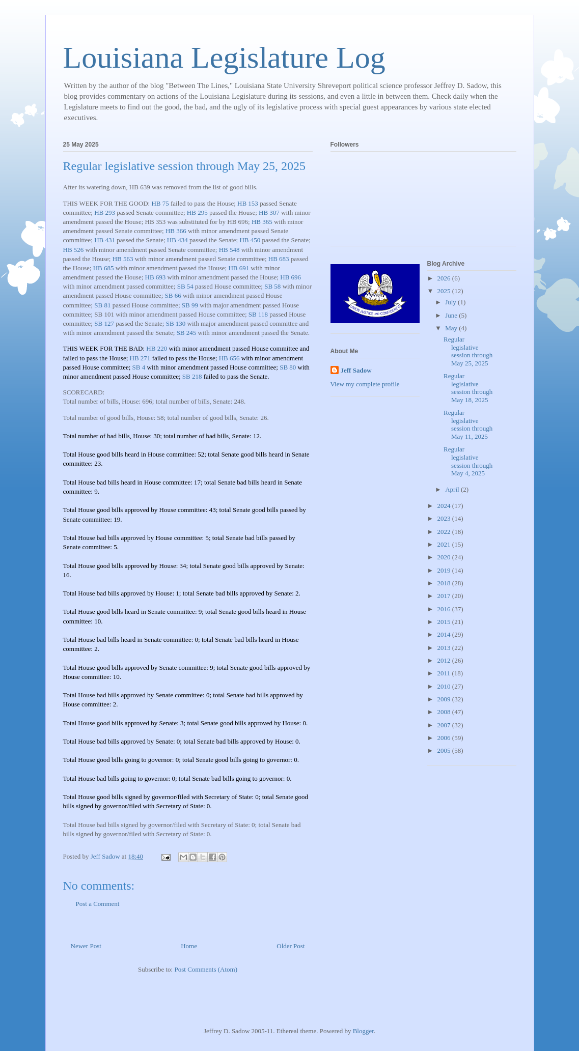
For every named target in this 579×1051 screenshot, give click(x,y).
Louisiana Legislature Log (224, 57)
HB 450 (249, 240)
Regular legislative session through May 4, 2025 (468, 461)
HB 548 (229, 249)
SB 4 (139, 367)
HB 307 (269, 212)
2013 (444, 647)
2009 (444, 699)
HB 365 (262, 221)
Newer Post (86, 946)
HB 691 (238, 268)
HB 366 (176, 231)
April (453, 489)
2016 (444, 609)
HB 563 (123, 259)
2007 (444, 725)
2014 (444, 634)
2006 (444, 738)
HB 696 (290, 277)
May (452, 328)
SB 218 (192, 376)
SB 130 (176, 323)
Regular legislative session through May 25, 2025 (468, 351)
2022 (444, 531)
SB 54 (185, 286)
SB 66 (173, 295)
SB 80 (288, 367)
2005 (444, 750)
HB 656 (229, 358)
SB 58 (272, 286)
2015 (444, 622)
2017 (444, 596)
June (452, 315)
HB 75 (160, 203)
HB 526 (73, 249)
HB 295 (197, 212)
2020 (444, 557)
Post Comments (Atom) (205, 969)
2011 (444, 673)
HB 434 (177, 240)
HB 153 (247, 203)
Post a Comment (98, 903)
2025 (444, 291)
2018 (444, 583)
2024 (444, 505)
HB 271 (140, 358)
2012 (444, 660)
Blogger (363, 1031)
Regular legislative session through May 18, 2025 (468, 388)
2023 (444, 518)
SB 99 (190, 305)
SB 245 (187, 332)
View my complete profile (365, 384)
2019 (444, 570)
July (451, 302)
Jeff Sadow (356, 370)
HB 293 (104, 212)
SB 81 (102, 305)
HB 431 (104, 240)
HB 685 (103, 268)
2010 (444, 686)
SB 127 (104, 323)
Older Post (291, 946)
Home (189, 946)
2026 (444, 278)
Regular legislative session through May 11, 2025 (468, 424)
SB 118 (258, 314)
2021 (444, 544)
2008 (444, 712)
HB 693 (155, 277)
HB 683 (278, 259)
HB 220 (156, 348)
